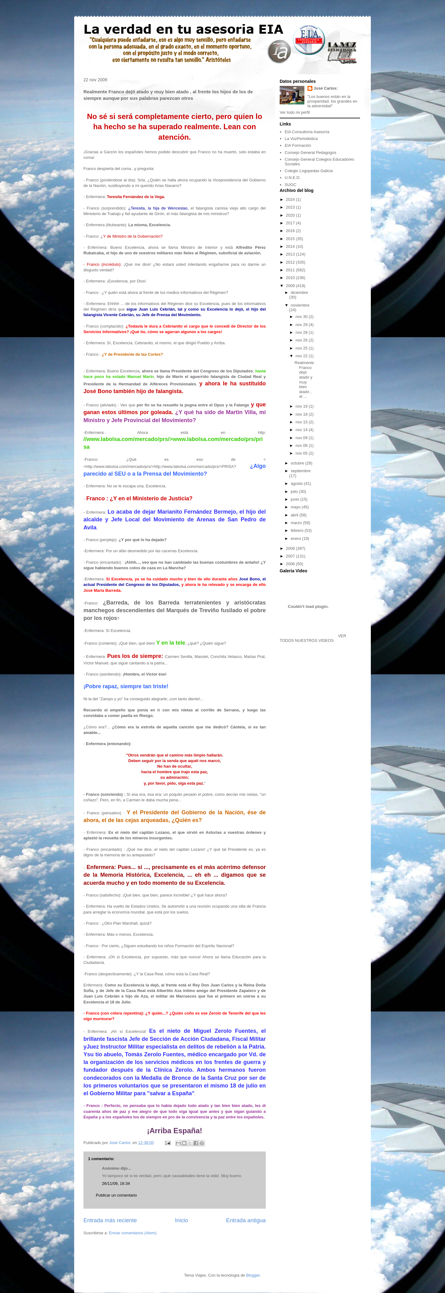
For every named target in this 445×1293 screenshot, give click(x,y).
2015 (291, 238)
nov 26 (302, 340)
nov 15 (302, 422)
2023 (291, 207)
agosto (297, 483)
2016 (291, 230)
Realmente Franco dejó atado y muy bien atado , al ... (304, 379)
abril (295, 515)
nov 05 (302, 453)
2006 (291, 564)
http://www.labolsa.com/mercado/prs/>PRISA (194, 466)
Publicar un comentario (116, 1195)
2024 (291, 199)
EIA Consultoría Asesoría (307, 131)
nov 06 (302, 445)
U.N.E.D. (292, 177)
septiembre (301, 470)
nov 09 (302, 437)
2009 (291, 285)
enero (296, 538)
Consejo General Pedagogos (310, 152)
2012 (291, 262)
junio (295, 499)
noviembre (300, 305)
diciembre (299, 292)
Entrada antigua (246, 1220)
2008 (291, 548)
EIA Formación (298, 145)
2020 (291, 215)
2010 (291, 277)
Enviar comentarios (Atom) (132, 1233)
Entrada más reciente (110, 1220)
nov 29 (302, 324)
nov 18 (302, 414)
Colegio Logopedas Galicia (309, 170)
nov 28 (302, 332)
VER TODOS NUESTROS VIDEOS (313, 638)
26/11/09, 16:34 (116, 1183)
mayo (296, 507)
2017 (291, 223)
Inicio (181, 1220)
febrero (298, 530)
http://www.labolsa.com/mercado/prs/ (118, 466)
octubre (298, 463)
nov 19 (302, 406)
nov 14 (302, 429)
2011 (291, 270)
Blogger (253, 1275)
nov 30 (302, 316)
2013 (291, 254)
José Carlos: (326, 88)
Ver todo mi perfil (295, 112)
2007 (291, 556)
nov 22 (302, 356)
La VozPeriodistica (301, 138)
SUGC (290, 184)
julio (295, 491)
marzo (297, 522)
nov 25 (302, 348)
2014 (291, 246)
